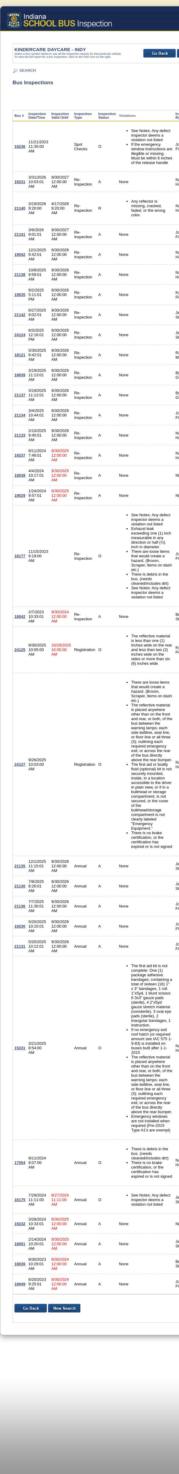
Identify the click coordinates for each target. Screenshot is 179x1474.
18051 (19, 1244)
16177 (19, 556)
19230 (19, 926)
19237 (19, 455)
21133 (19, 435)
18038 (19, 475)
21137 (19, 395)
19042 (19, 254)
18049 (19, 1284)
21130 (19, 886)
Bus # (19, 115)
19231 (19, 181)
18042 (19, 616)
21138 (19, 274)
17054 (19, 1162)
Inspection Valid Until (60, 115)
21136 (19, 906)
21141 (19, 234)
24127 (19, 764)
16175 (19, 1199)
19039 (19, 375)
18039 (19, 1264)
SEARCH (27, 70)
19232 (19, 1223)
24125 (19, 649)
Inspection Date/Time (37, 115)
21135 (19, 866)
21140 (19, 208)
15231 (19, 1048)
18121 (19, 355)
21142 (19, 314)
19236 (19, 146)
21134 (19, 415)
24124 (19, 335)
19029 (19, 495)
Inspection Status (107, 115)
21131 (19, 946)
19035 (19, 294)
